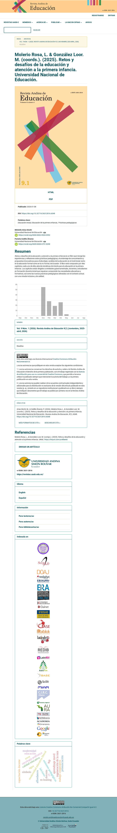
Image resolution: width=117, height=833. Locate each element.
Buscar (36, 30)
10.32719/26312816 (60, 811)
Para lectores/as (26, 516)
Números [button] (27, 22)
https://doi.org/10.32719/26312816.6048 (38, 213)
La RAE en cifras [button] (73, 22)
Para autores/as (26, 522)
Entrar (111, 15)
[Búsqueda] (17, 30)
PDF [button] (51, 199)
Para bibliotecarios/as (29, 527)
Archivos (27, 39)
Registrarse (98, 15)
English (22, 492)
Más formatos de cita (29, 423)
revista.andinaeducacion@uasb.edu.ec (58, 817)
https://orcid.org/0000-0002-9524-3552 (34, 235)
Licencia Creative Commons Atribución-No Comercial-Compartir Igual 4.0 (68, 807)
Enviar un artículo (29, 447)
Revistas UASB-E (11, 22)
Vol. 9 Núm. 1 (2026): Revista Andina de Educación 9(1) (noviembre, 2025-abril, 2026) (49, 42)
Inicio (19, 39)
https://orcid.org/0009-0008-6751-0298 (34, 244)
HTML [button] (51, 192)
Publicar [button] (56, 22)
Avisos (88, 22)
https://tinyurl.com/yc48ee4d (55, 439)
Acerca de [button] (41, 22)
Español (22, 498)
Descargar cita (52, 423)
